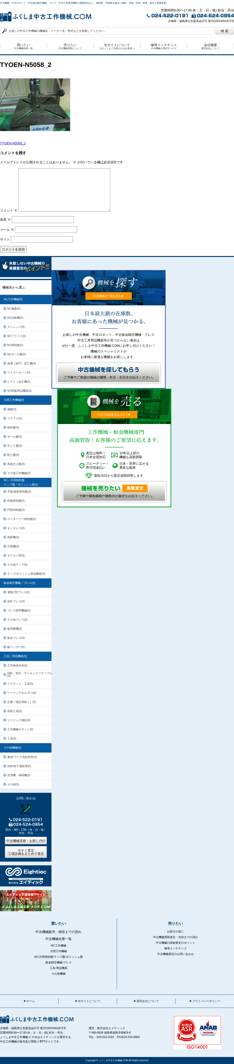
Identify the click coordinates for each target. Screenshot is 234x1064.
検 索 (224, 31)
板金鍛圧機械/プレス (58, 962)
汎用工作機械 (58, 951)
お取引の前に (175, 931)
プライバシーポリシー (206, 1001)
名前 (5, 219)
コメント (8, 210)
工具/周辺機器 (58, 968)
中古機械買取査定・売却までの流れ (175, 937)
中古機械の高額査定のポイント (175, 942)
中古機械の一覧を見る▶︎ (108, 296)
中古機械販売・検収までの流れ (58, 932)
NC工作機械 (58, 945)
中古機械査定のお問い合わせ (175, 954)
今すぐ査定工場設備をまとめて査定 (26, 852)
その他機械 (58, 973)
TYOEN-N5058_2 (13, 143)
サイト (5, 239)
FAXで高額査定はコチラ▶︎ (114, 414)
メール (7, 229)
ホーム (30, 1001)
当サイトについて (89, 1001)
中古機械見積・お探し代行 (26, 841)
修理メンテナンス (175, 948)
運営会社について (147, 1001)
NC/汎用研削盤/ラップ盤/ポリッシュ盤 (58, 956)
